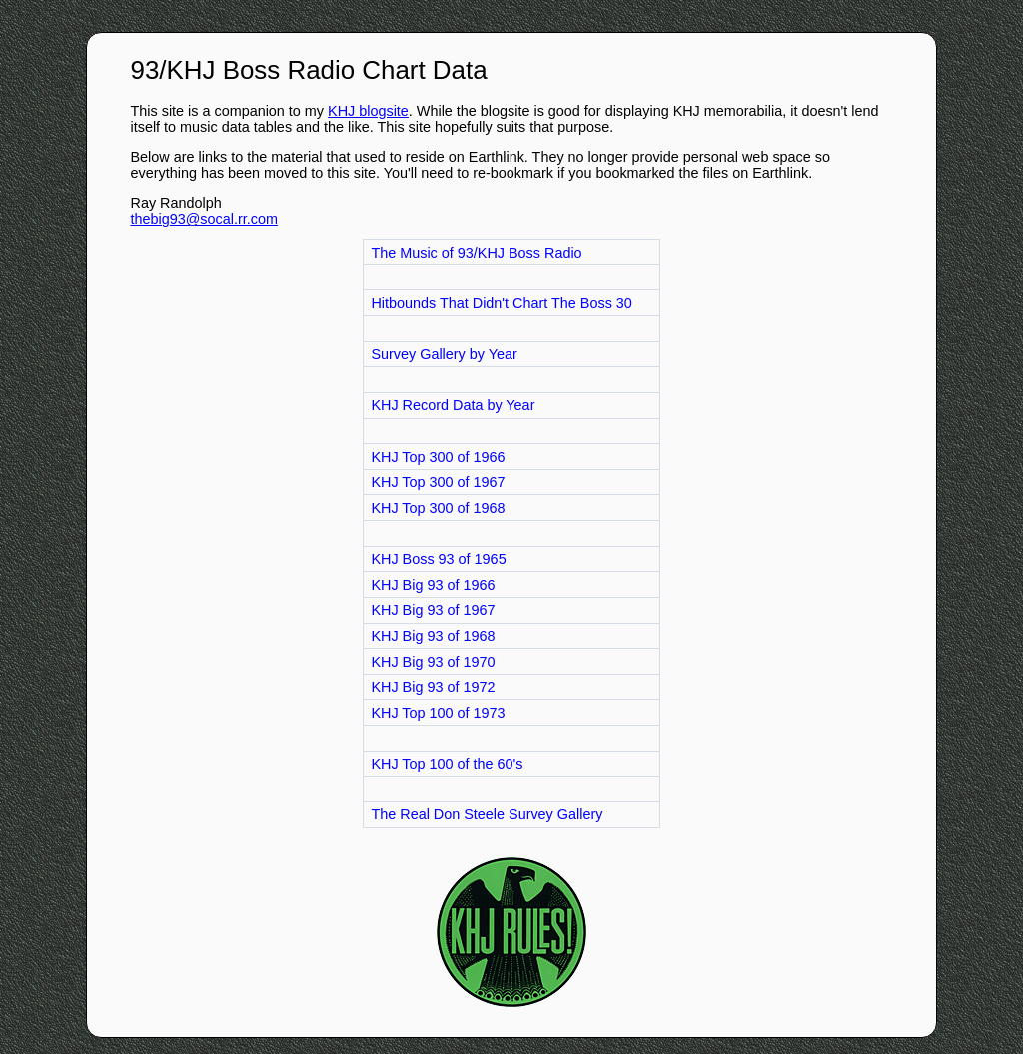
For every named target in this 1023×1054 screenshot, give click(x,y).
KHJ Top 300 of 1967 (438, 482)
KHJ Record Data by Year (452, 405)
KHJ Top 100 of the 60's (446, 764)
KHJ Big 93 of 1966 (433, 585)
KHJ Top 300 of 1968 (438, 508)
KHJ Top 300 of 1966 (438, 457)
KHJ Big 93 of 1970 (433, 662)
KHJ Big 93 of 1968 (433, 636)
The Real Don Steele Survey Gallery (486, 814)
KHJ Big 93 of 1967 (433, 610)
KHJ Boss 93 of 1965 (438, 559)
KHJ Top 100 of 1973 (438, 713)
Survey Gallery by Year (443, 354)
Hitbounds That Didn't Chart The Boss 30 (501, 303)
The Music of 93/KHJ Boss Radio (476, 253)
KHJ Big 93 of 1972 (433, 687)
